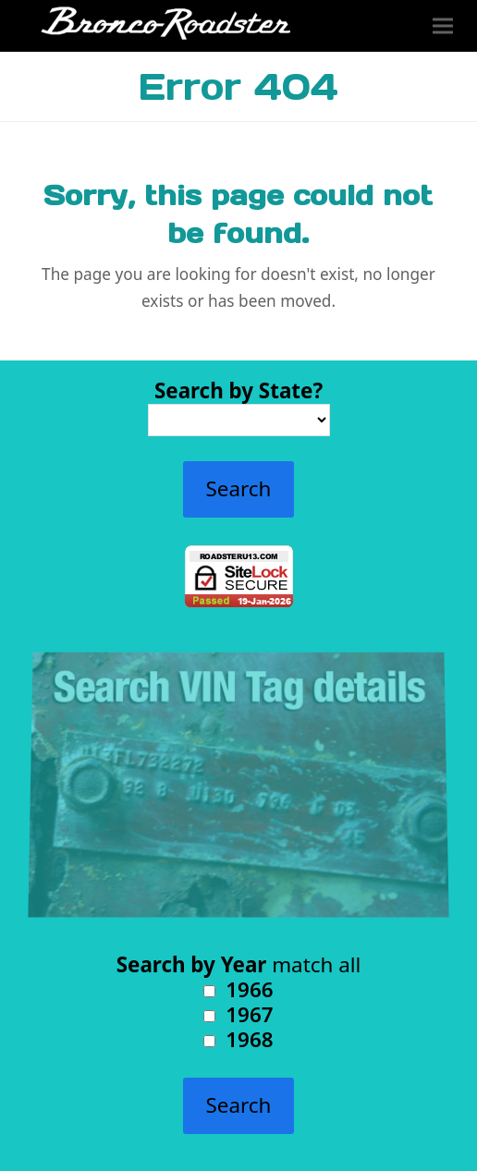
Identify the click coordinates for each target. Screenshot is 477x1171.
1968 (238, 1039)
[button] (443, 26)
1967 (238, 1014)
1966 (238, 989)
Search (239, 488)
